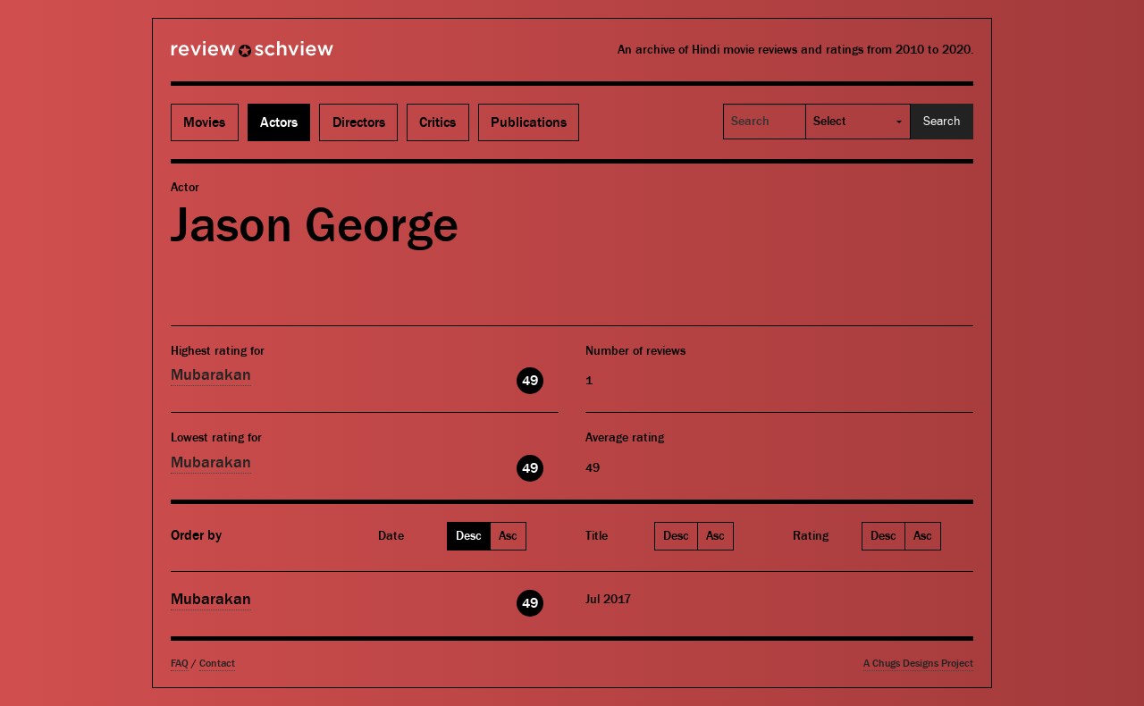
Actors (279, 122)
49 (530, 381)
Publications (529, 122)
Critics (437, 122)
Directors (358, 122)
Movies (204, 122)
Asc (508, 536)
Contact (217, 663)
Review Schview (222, 56)
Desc (469, 536)
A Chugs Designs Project (918, 663)
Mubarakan (211, 375)
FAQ (180, 663)
